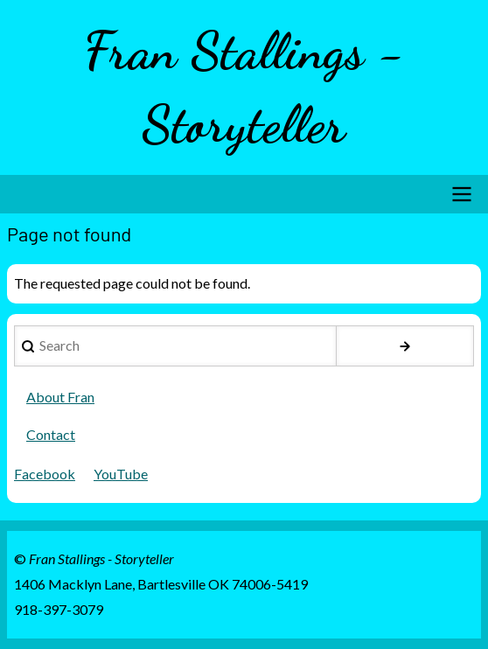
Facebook (44, 473)
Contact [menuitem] (50, 434)
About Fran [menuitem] (60, 396)
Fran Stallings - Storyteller (244, 87)
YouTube (121, 473)
